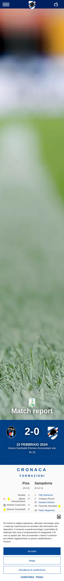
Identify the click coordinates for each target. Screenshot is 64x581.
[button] (59, 516)
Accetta (32, 551)
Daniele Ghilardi (47, 502)
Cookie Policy (27, 577)
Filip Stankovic (46, 495)
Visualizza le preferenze (32, 569)
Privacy (39, 577)
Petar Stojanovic (47, 510)
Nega (32, 560)
